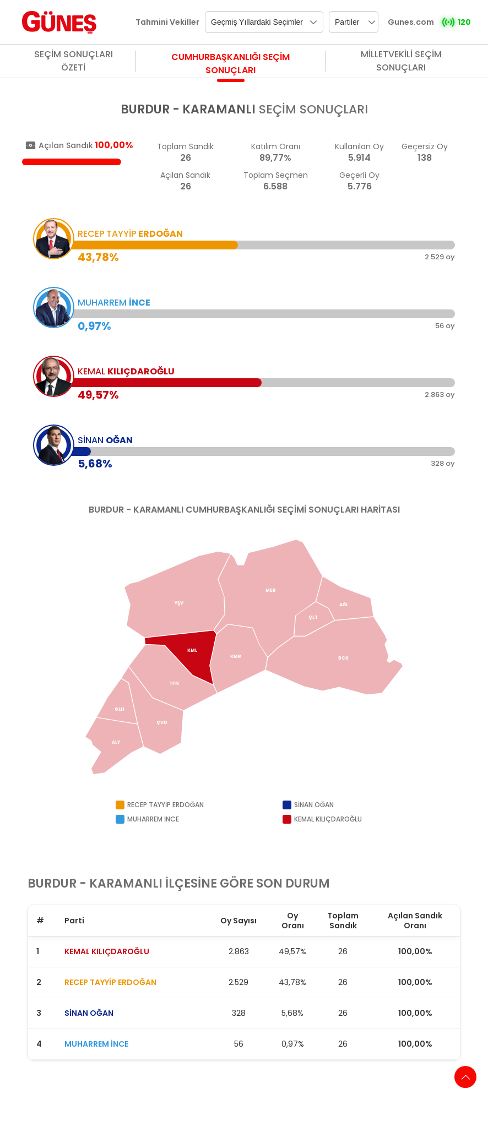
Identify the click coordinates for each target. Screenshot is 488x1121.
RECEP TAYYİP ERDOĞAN (110, 982)
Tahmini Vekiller (167, 22)
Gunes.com (411, 22)
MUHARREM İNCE (96, 1043)
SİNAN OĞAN (88, 1013)
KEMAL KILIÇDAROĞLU (106, 951)
